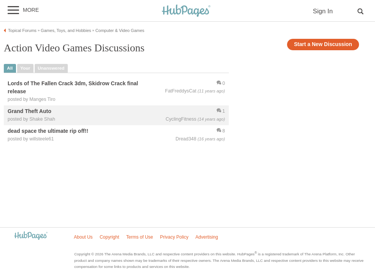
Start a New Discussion (323, 44)
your (25, 68)
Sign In (323, 11)
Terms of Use (139, 237)
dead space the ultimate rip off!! (48, 131)
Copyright (109, 237)
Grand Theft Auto (29, 111)
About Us (83, 237)
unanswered (51, 68)
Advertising (206, 237)
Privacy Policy (174, 237)
